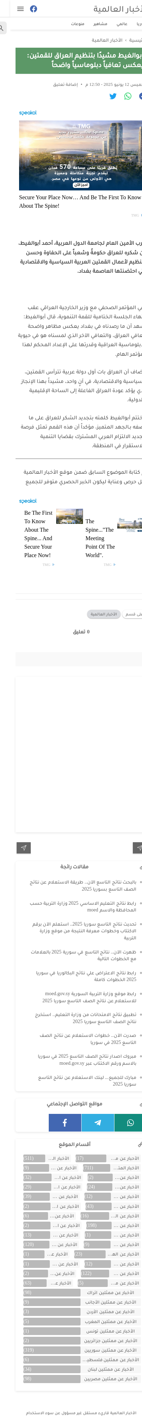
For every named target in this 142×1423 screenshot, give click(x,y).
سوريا (131, 23)
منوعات (67, 23)
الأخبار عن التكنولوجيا (56, 1186)
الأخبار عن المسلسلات (114, 1244)
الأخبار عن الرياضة (115, 1206)
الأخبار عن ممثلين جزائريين (100, 1340)
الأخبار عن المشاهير (53, 1244)
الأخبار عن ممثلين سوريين (100, 1350)
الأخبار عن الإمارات (115, 1186)
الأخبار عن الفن (115, 1225)
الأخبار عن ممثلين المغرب (100, 1321)
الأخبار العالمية (110, 8)
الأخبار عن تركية (115, 1263)
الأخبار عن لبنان (51, 1273)
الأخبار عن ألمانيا (54, 1235)
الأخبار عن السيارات (114, 1215)
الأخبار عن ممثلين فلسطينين (99, 1359)
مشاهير (90, 23)
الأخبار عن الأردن (52, 1167)
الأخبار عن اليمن (45, 1254)
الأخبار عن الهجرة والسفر (112, 1254)
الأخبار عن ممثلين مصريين (100, 1378)
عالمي (111, 23)
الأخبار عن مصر (48, 1283)
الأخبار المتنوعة (114, 1167)
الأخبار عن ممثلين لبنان (100, 1369)
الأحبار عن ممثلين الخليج (112, 1158)
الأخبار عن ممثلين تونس (100, 1331)
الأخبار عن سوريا (114, 1273)
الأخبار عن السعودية (54, 1206)
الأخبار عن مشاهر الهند (113, 1283)
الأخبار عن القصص (54, 1225)
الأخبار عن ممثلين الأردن (100, 1311)
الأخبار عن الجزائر (115, 1196)
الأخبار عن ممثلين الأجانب (100, 1302)
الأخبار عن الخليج (54, 1196)
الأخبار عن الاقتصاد (56, 1177)
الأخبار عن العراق (51, 1215)
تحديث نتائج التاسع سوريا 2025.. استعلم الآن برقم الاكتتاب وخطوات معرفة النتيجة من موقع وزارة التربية (74, 930)
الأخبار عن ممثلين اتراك (100, 1292)
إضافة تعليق (55, 84)
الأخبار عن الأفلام (115, 1177)
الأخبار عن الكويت (115, 1235)
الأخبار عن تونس (54, 1263)
